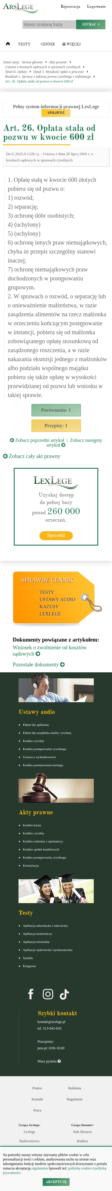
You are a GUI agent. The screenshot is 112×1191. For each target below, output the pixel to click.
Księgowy (29, 966)
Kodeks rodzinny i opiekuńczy (43, 841)
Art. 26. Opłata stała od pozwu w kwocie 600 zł (39, 81)
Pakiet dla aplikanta (36, 724)
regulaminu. (39, 1168)
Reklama (74, 1088)
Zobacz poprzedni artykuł (37, 440)
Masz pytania (49, 1061)
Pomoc (37, 1088)
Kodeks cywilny (34, 741)
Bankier (82, 1141)
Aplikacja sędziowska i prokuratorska (48, 950)
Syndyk (28, 958)
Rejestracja (70, 6)
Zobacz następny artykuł (74, 443)
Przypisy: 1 (56, 425)
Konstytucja (31, 865)
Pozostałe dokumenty (39, 665)
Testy (24, 44)
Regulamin (75, 1099)
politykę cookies (80, 1168)
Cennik (48, 44)
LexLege (50, 613)
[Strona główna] (8, 45)
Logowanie (96, 6)
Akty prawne (58, 62)
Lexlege (29, 1132)
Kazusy (49, 606)
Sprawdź (56, 535)
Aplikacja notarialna (36, 941)
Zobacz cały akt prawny (31, 456)
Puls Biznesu (82, 1132)
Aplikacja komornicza (37, 933)
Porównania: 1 (56, 410)
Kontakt (37, 1099)
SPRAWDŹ (56, 113)
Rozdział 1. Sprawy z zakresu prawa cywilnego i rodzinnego (48, 76)
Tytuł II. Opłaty (16, 72)
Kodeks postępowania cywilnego (44, 749)
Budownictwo (29, 1141)
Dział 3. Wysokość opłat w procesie (58, 72)
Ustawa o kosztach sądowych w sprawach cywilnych (42, 67)
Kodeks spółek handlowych (41, 849)
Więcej (71, 44)
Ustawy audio (58, 599)
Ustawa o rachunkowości (39, 757)
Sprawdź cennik (48, 580)
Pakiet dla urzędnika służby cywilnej (47, 733)
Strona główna (32, 62)
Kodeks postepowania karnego (43, 765)
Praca (37, 1110)
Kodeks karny (32, 825)
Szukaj (90, 24)
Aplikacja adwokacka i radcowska (45, 925)
